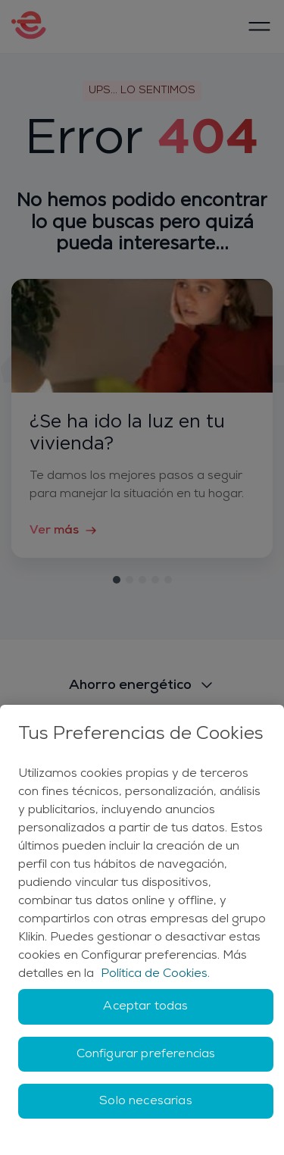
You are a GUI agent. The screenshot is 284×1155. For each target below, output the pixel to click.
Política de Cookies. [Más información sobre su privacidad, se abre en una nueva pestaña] (155, 974)
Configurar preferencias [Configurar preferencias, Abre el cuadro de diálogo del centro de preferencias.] (146, 1054)
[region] (142, 930)
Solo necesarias (145, 1101)
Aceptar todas (145, 1006)
